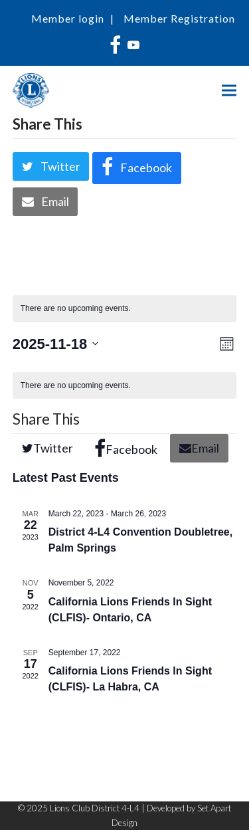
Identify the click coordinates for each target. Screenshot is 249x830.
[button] (229, 90)
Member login (67, 18)
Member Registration (179, 18)
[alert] (125, 308)
